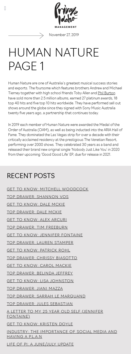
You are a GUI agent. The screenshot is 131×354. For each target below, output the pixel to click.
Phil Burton (106, 93)
